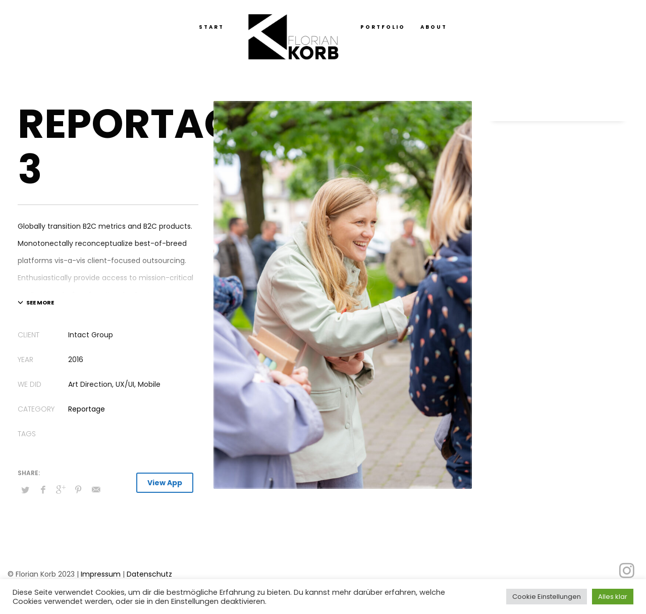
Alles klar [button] (612, 596)
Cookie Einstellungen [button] (546, 596)
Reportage (86, 409)
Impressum (101, 574)
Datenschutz (149, 574)
